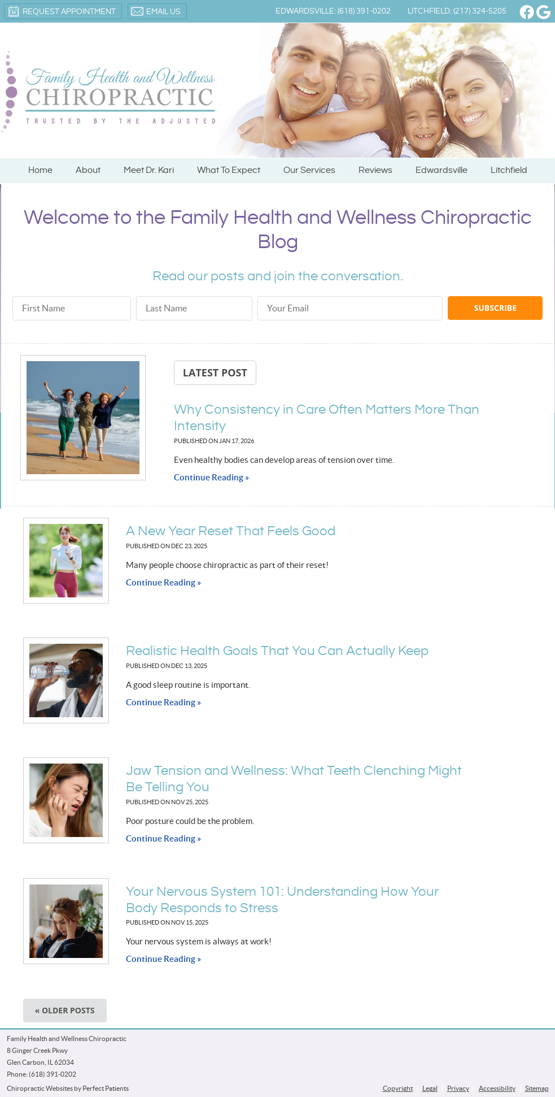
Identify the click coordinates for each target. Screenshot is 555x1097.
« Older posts (65, 1010)
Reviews (375, 170)
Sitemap (537, 1088)
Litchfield (509, 170)
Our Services (309, 170)
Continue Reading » (211, 477)
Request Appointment (61, 11)
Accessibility (497, 1088)
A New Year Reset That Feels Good (230, 531)
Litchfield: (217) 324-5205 (457, 11)
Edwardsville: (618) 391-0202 (333, 11)
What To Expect (228, 170)
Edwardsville (441, 170)
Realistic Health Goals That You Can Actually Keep (277, 651)
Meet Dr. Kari (149, 170)
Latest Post (215, 372)
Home (40, 170)
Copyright (398, 1088)
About (88, 170)
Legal (430, 1088)
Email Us (156, 11)
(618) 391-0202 (52, 1074)
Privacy (458, 1088)
